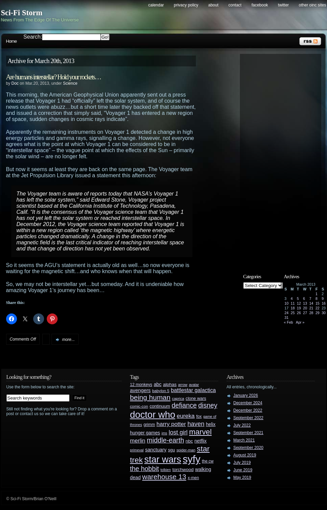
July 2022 (242, 425)
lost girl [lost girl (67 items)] (178, 432)
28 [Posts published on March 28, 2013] (311, 313)
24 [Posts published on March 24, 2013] (287, 313)
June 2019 (242, 470)
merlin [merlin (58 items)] (137, 440)
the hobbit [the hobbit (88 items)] (144, 468)
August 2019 (244, 455)
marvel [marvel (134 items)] (200, 432)
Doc (15, 83)
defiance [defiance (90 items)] (184, 405)
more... (68, 339)
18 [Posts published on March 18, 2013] (293, 308)
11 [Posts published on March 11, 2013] (293, 303)
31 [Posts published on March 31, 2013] (287, 317)
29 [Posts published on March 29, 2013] (317, 313)
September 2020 (248, 447)
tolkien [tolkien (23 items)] (165, 470)
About (213, 5)
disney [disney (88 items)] (207, 405)
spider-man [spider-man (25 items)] (186, 450)
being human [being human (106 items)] (150, 397)
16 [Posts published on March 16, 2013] (324, 303)
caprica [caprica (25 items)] (178, 398)
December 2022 (247, 410)
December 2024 (247, 403)
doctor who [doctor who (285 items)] (153, 414)
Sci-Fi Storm (22, 12)
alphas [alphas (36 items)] (170, 384)
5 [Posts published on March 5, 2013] (298, 299)
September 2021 (248, 432)
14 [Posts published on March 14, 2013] (311, 303)
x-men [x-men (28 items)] (193, 477)
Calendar (156, 5)
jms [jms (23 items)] (164, 433)
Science (70, 83)
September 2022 (248, 417)
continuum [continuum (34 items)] (159, 406)
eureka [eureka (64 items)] (186, 415)
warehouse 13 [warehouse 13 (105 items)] (164, 477)
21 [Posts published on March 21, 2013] (311, 308)
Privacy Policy (186, 5)
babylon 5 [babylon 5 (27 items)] (160, 390)
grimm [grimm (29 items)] (149, 424)
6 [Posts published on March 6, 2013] (304, 299)
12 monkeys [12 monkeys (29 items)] (141, 384)
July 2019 (242, 462)
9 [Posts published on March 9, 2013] (323, 299)
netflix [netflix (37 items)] (201, 441)
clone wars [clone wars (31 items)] (196, 398)
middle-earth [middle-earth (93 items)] (165, 440)
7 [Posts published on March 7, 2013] (310, 299)
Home (11, 41)
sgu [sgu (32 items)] (171, 449)
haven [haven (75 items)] (195, 423)
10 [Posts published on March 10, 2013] (287, 303)
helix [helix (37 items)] (211, 424)
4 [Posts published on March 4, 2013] (292, 299)
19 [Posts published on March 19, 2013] (299, 308)
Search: (32, 37)
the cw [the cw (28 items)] (207, 461)
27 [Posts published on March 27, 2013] (305, 313)
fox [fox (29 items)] (199, 416)
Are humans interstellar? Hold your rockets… (53, 77)
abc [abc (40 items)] (158, 384)
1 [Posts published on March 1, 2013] (316, 294)
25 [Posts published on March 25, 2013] (293, 313)
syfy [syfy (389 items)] (191, 459)
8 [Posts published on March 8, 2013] (316, 299)
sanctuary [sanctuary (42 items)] (155, 449)
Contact (235, 5)
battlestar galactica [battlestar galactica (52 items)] (193, 390)
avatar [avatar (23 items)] (194, 385)
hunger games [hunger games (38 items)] (145, 432)
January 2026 (245, 395)
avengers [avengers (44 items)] (140, 390)
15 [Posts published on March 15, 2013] (317, 303)
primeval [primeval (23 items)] (137, 450)
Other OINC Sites (312, 5)
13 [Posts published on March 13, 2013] (305, 303)
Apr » (300, 322)
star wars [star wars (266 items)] (162, 459)
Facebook (259, 5)
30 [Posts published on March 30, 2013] (324, 313)
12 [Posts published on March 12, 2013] (299, 303)
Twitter (283, 5)
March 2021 (244, 440)
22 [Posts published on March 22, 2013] (317, 308)
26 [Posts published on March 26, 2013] (299, 313)
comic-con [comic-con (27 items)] (139, 406)
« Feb (288, 322)
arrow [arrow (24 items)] (182, 385)
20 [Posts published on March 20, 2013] (305, 308)
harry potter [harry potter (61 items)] (171, 424)
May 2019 (242, 477)
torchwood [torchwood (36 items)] (183, 469)
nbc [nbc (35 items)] (189, 441)
